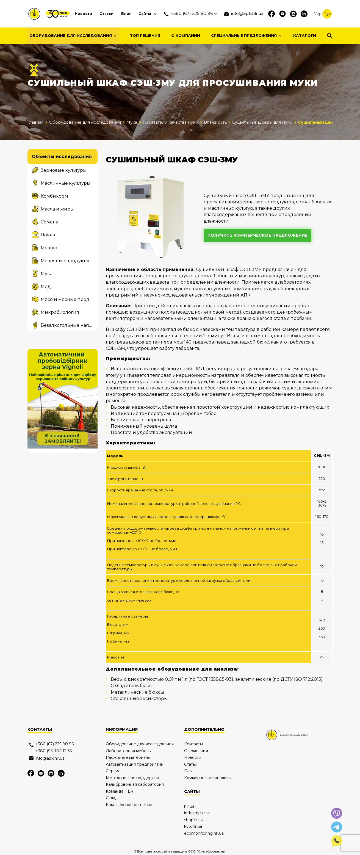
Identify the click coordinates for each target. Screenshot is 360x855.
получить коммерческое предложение (257, 235)
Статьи (100, 13)
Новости (76, 13)
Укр (318, 13)
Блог (120, 13)
